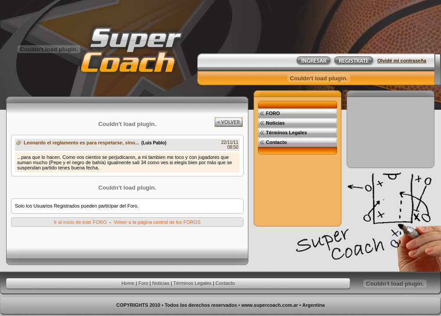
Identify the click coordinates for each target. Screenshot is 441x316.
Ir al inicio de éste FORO (80, 222)
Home (128, 283)
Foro (143, 283)
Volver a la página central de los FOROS (157, 222)
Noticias (160, 283)
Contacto (225, 283)
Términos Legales (192, 283)
